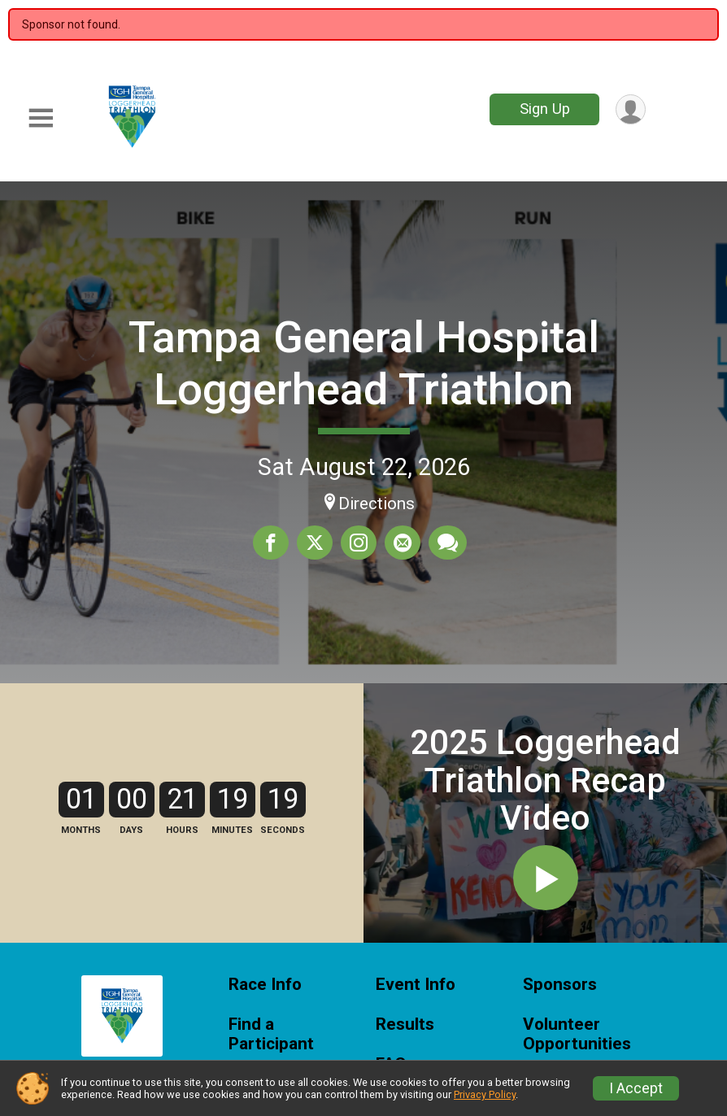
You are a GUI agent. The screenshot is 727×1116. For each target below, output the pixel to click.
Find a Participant (271, 1034)
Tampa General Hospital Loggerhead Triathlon (363, 363)
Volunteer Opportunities (577, 1034)
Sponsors (560, 984)
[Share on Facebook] (271, 542)
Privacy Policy (485, 1094)
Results (405, 1024)
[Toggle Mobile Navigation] (40, 118)
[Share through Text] (448, 542)
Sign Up (545, 108)
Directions (376, 503)
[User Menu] (631, 109)
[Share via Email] (402, 542)
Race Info (265, 984)
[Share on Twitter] (315, 542)
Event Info (415, 984)
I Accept (636, 1088)
